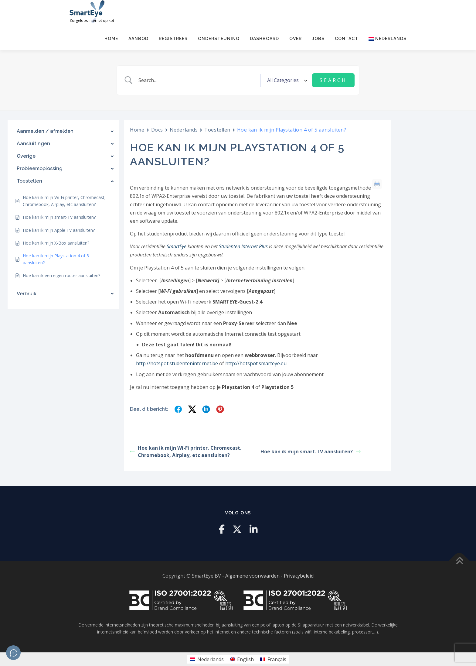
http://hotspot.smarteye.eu (256, 363)
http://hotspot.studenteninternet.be (177, 363)
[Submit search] (333, 80)
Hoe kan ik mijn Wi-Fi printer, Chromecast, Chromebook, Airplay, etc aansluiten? (186, 451)
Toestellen (217, 129)
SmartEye (176, 246)
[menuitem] (384, 38)
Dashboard (264, 38)
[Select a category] (286, 80)
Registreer (173, 38)
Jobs (318, 38)
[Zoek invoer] (198, 80)
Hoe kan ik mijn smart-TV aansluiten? (310, 451)
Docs (157, 129)
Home (111, 38)
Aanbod (138, 38)
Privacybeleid (299, 575)
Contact (346, 38)
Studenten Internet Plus (243, 246)
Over (295, 38)
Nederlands (184, 129)
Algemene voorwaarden (252, 575)
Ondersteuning (219, 38)
